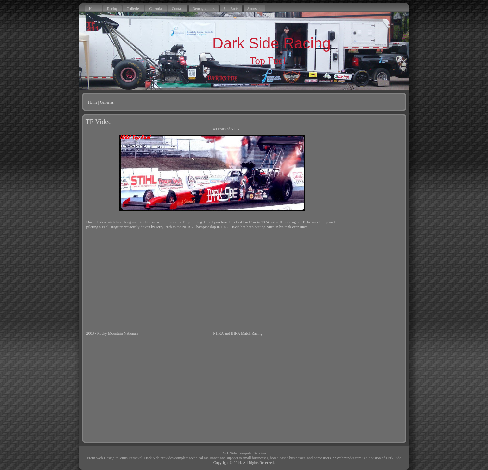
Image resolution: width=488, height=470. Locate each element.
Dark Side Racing (271, 43)
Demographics (204, 8)
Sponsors (254, 8)
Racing (112, 8)
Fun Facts (231, 8)
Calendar (156, 8)
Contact (177, 8)
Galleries (133, 8)
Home (93, 8)
